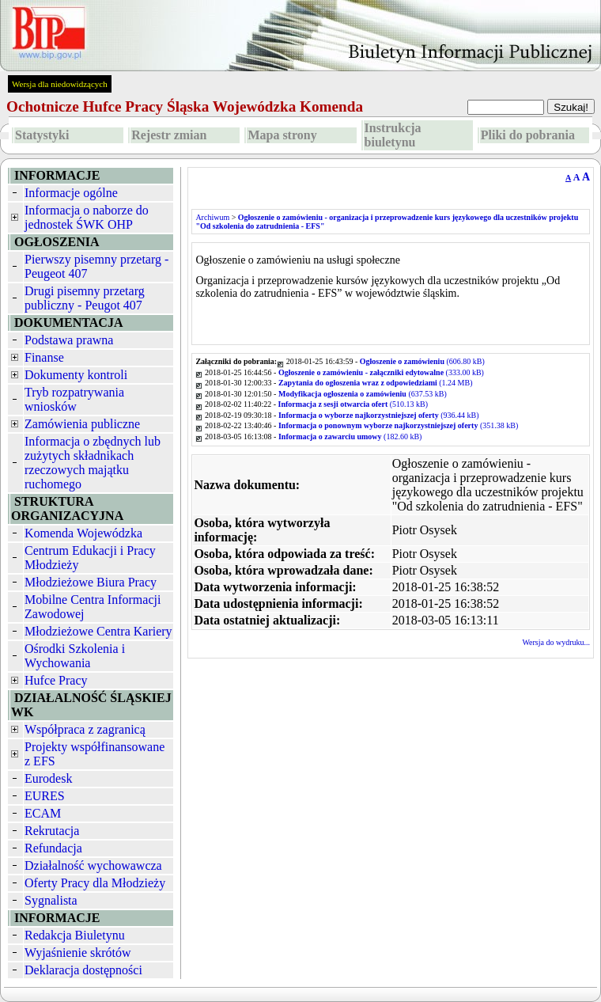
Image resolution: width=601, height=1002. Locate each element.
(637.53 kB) (362, 393)
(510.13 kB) (353, 404)
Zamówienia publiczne (82, 424)
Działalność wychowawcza (93, 865)
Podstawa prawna (69, 340)
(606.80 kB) (422, 361)
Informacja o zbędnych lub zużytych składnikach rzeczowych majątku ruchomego (93, 463)
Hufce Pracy (56, 680)
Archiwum (212, 217)
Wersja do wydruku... (556, 642)
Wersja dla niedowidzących (60, 84)
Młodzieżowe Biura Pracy (91, 582)
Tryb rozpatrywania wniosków (74, 399)
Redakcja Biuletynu (75, 935)
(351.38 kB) (398, 425)
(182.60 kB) (349, 436)
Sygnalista (51, 900)
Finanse (44, 357)
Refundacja (53, 848)
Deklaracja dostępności (83, 970)
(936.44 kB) (378, 415)
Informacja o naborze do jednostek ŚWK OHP (87, 217)
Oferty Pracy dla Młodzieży (95, 883)
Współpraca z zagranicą (85, 729)
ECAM (43, 813)
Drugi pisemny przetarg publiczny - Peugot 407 (85, 298)
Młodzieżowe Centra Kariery (98, 631)
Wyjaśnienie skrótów (78, 952)
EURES (45, 796)
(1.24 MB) (375, 382)
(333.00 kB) (381, 372)
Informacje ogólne (71, 192)
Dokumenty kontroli (76, 374)
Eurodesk (48, 778)
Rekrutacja (52, 830)
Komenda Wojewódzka (83, 533)
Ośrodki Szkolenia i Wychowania (75, 656)
